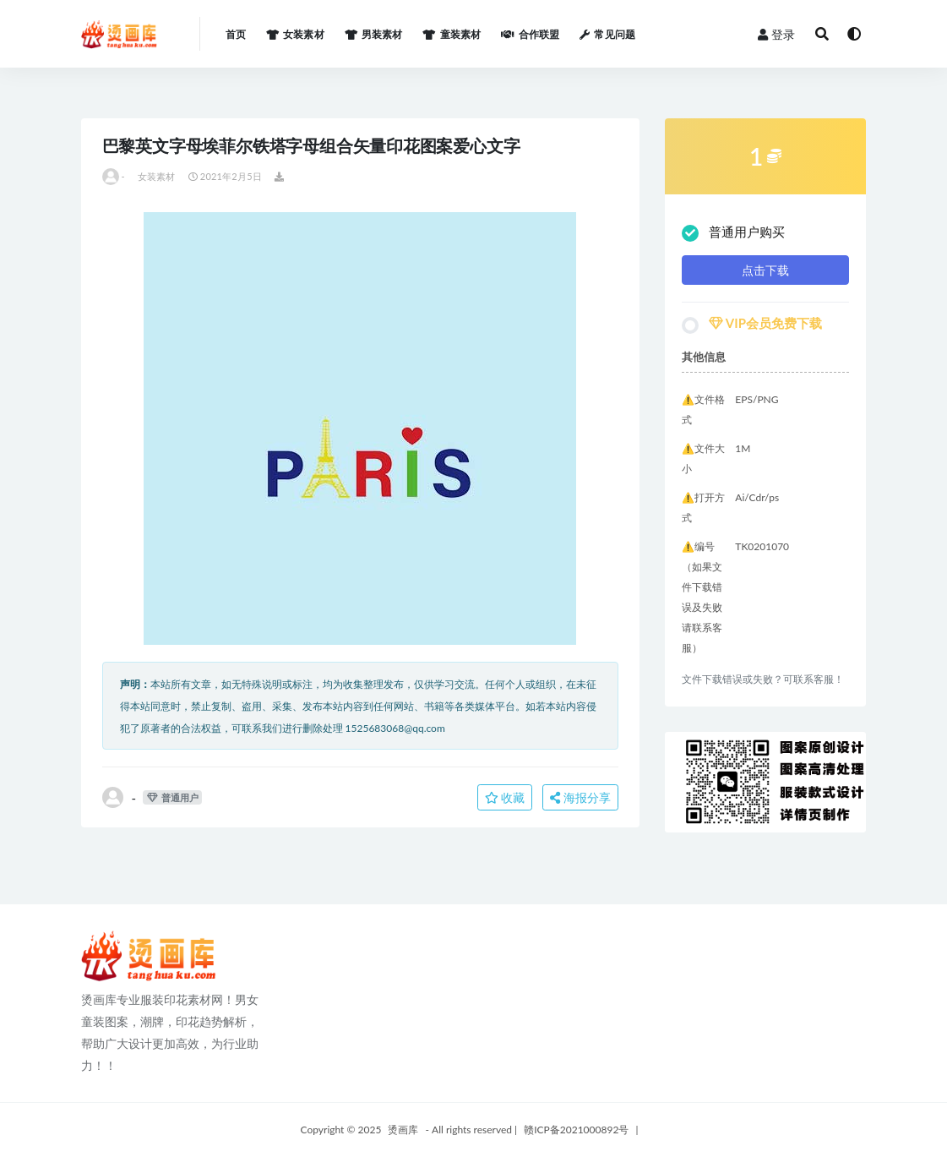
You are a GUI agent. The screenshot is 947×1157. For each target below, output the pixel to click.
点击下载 (765, 270)
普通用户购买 (733, 233)
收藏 (505, 797)
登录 (776, 34)
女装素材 (157, 176)
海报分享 (580, 797)
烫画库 (403, 1129)
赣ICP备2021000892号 (576, 1129)
